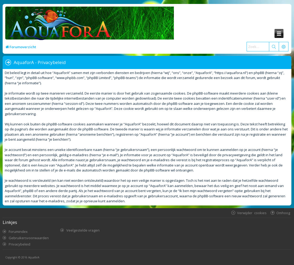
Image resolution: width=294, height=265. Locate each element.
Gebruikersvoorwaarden (29, 237)
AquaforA (33, 257)
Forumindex (18, 231)
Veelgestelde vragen (83, 230)
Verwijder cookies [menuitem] (252, 212)
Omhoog (283, 212)
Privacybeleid (19, 244)
